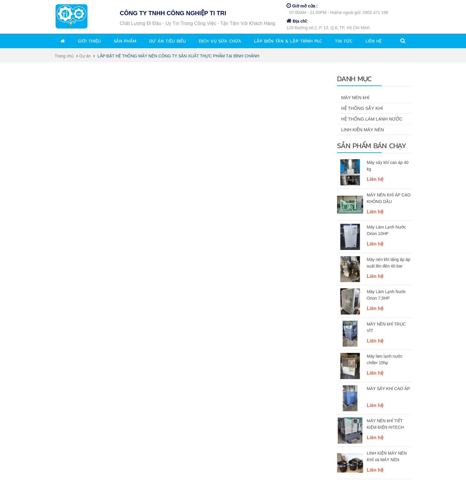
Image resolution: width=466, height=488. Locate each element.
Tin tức (343, 40)
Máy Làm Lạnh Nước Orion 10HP (386, 230)
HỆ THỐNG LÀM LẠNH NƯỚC (371, 118)
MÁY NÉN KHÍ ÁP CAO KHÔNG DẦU (388, 198)
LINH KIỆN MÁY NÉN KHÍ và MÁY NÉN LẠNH (387, 457)
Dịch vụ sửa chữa (220, 40)
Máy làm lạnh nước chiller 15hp (384, 359)
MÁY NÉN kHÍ (355, 97)
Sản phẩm (125, 40)
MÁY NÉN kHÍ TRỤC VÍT (386, 327)
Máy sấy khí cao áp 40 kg (387, 165)
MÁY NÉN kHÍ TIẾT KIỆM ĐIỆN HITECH (385, 424)
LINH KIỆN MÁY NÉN (362, 129)
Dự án (85, 56)
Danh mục (354, 78)
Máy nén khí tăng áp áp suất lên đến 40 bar (388, 262)
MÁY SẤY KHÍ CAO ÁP (388, 388)
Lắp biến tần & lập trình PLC (288, 40)
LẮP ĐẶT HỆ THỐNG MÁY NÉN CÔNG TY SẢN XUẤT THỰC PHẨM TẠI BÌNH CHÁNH (178, 56)
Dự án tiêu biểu (167, 40)
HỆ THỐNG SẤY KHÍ (362, 108)
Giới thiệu (89, 40)
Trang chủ (64, 56)
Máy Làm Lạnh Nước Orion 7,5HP (386, 295)
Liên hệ (374, 40)
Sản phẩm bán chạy (371, 145)
